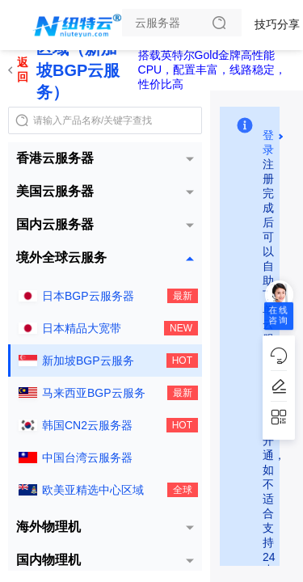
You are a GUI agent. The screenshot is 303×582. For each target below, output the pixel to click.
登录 (268, 136)
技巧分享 (277, 24)
